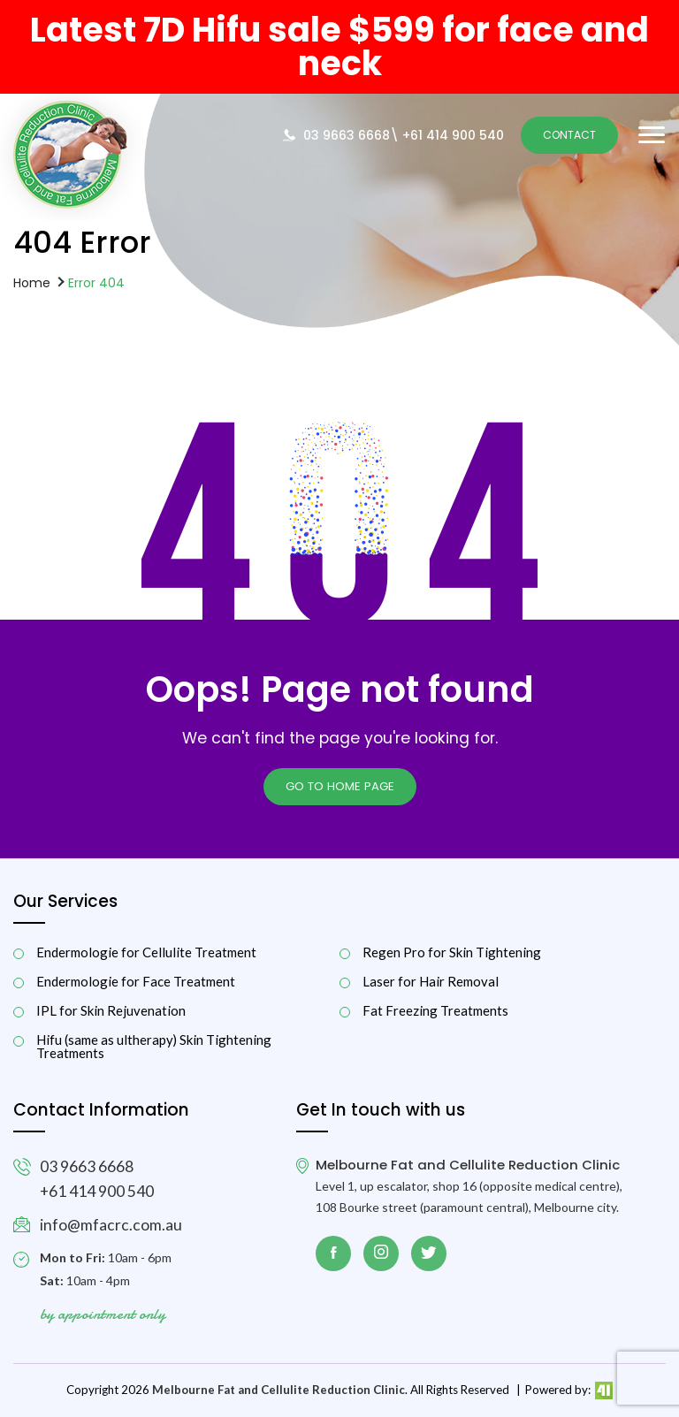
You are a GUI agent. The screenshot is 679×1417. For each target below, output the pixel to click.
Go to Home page (340, 786)
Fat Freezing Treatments (435, 1010)
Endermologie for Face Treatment (135, 981)
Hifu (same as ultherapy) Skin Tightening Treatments (153, 1046)
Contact (569, 134)
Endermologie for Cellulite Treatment (146, 952)
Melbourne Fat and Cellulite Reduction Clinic (278, 1390)
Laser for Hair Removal (430, 981)
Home (31, 282)
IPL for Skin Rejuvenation (111, 1010)
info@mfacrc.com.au (111, 1224)
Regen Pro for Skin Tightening (451, 952)
